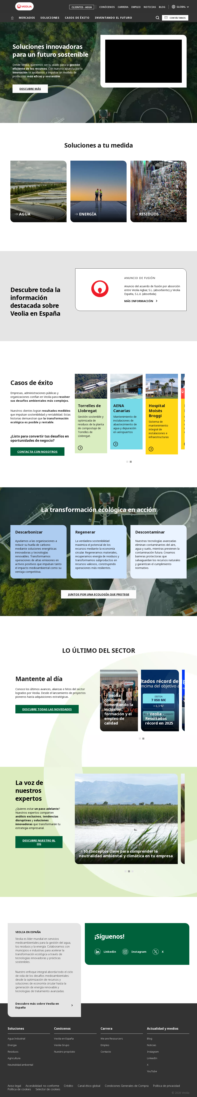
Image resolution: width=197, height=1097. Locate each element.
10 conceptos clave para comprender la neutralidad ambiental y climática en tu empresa (126, 819)
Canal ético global (89, 1086)
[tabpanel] (91, 413)
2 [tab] (131, 462)
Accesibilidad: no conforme (42, 1086)
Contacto (106, 1051)
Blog (162, 7)
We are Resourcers (112, 1038)
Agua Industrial (16, 1038)
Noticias (150, 7)
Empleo (136, 7)
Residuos (13, 1051)
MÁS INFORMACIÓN (138, 301)
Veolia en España (64, 1038)
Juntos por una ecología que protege (98, 594)
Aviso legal (14, 1086)
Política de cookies (19, 1089)
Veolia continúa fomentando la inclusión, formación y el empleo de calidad (119, 700)
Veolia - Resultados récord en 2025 (160, 700)
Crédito (68, 1086)
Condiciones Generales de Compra (127, 1086)
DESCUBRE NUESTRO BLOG (39, 842)
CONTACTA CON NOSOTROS (37, 451)
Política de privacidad (166, 1086)
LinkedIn (152, 1058)
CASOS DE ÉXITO (77, 17)
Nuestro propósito (64, 1051)
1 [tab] (127, 462)
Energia (12, 1045)
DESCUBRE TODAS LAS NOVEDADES (47, 709)
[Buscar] (157, 18)
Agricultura (14, 1058)
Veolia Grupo (61, 1045)
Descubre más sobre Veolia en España (37, 1005)
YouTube (152, 1071)
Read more (91, 413)
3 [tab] (132, 871)
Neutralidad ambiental (20, 1064)
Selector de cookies (48, 1089)
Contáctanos (178, 17)
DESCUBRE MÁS (30, 89)
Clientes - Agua (82, 7)
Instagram (153, 1051)
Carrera (123, 7)
